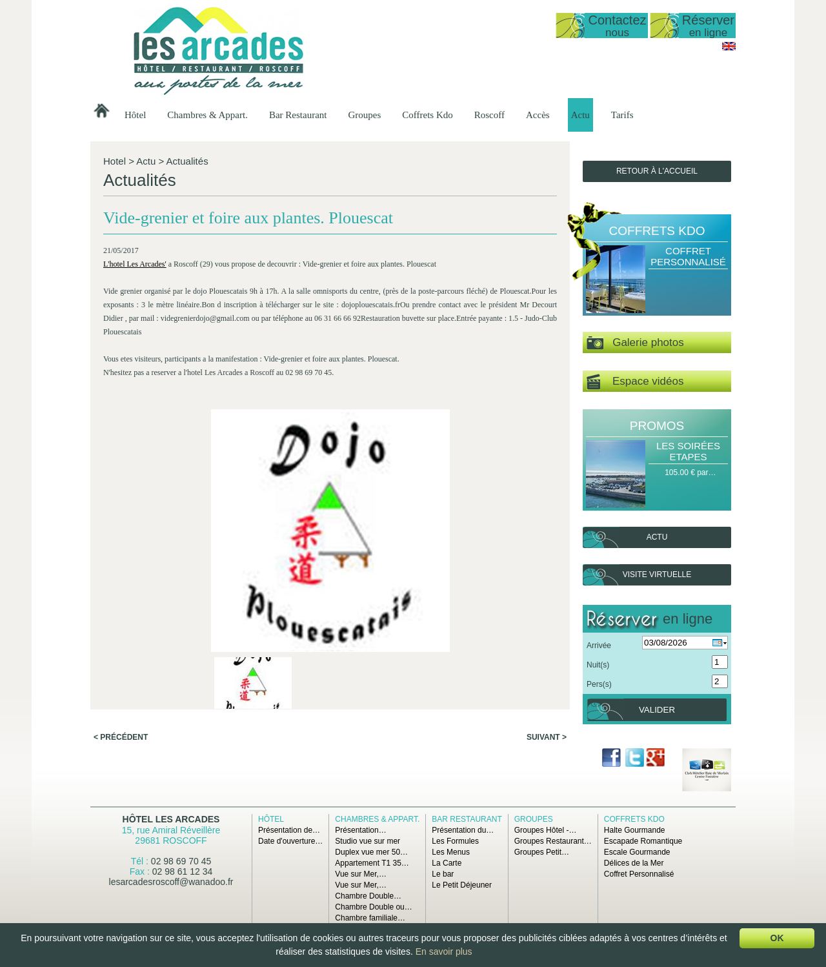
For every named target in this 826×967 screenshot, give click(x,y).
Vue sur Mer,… (361, 874)
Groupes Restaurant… (553, 841)
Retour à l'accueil (657, 171)
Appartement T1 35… (372, 863)
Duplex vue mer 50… (371, 852)
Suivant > (547, 536)
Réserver (708, 25)
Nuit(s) (598, 664)
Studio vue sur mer (367, 841)
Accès (538, 115)
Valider (657, 710)
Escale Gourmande (637, 852)
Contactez (617, 25)
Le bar (443, 874)
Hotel (114, 161)
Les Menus (451, 852)
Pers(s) (599, 684)
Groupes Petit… (541, 852)
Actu (580, 115)
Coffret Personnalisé (688, 256)
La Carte (446, 863)
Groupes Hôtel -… (545, 830)
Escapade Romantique (643, 841)
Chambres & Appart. (207, 115)
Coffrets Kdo (427, 115)
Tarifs (622, 115)
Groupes (364, 115)
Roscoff (489, 115)
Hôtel (135, 115)
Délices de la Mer (634, 863)
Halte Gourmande (634, 830)
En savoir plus (444, 951)
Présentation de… (289, 830)
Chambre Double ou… (373, 906)
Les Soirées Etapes (688, 451)
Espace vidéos (635, 382)
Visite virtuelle (657, 574)
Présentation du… (463, 830)
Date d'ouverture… (290, 841)
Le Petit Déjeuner (462, 885)
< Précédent (121, 536)
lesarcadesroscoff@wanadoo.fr (171, 882)
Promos (657, 426)
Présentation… (360, 830)
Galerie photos (635, 343)
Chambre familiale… (370, 917)
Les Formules (455, 841)
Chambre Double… (368, 896)
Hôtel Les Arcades (171, 819)
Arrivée (599, 645)
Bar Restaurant (298, 115)
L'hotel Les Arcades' (136, 282)
